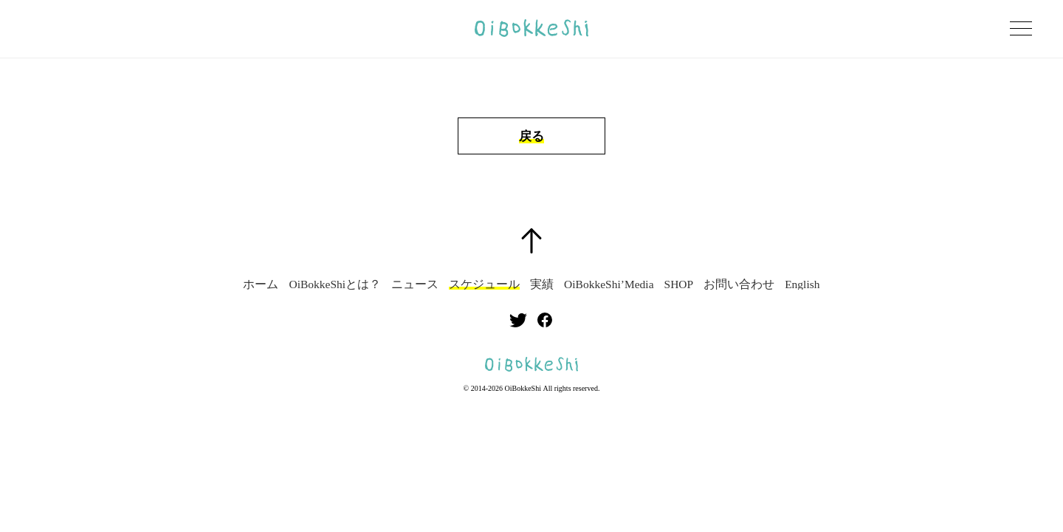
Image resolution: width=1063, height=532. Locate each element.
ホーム (260, 284)
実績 (542, 284)
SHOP (679, 284)
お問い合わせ (738, 284)
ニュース (414, 284)
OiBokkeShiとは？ (335, 284)
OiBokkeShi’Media (608, 284)
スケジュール (484, 284)
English (802, 284)
